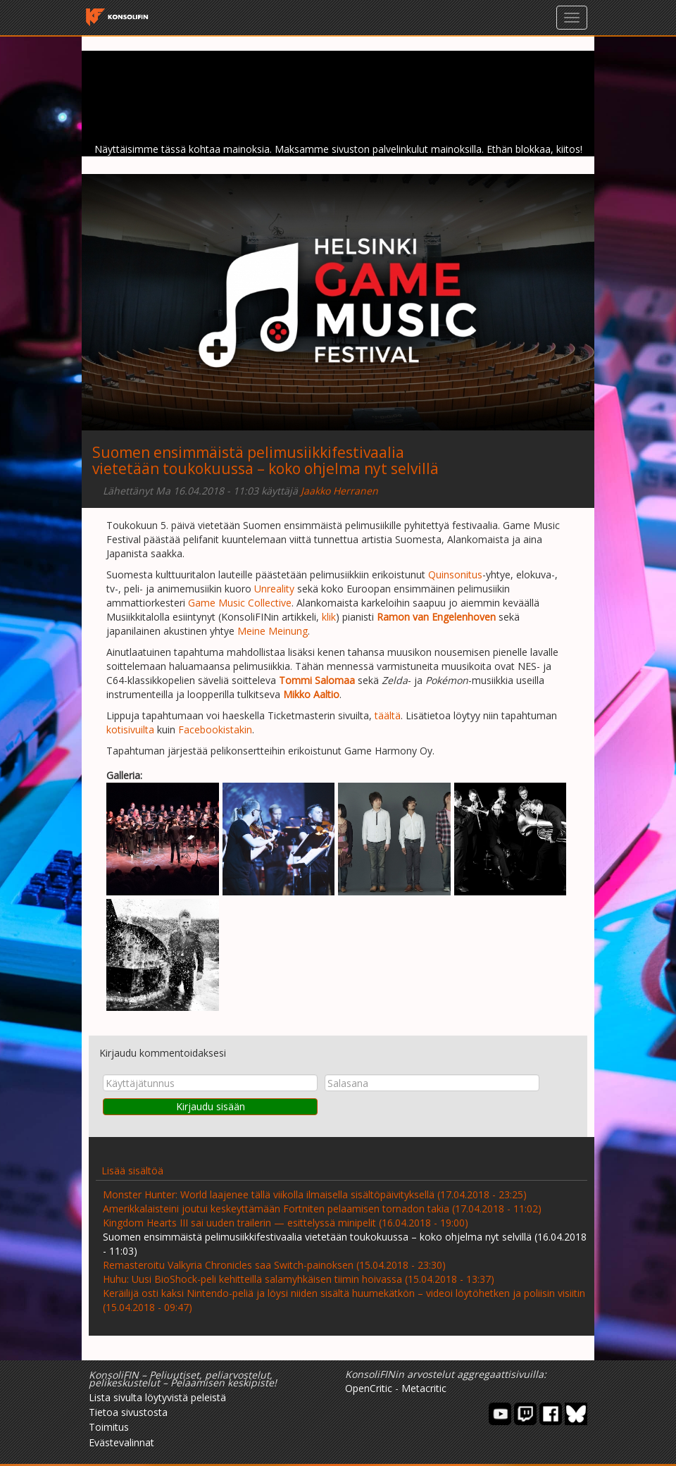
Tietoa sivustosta (128, 1412)
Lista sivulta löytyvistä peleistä (157, 1397)
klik (329, 616)
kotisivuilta (130, 729)
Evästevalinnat (121, 1442)
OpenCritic (368, 1388)
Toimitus (109, 1427)
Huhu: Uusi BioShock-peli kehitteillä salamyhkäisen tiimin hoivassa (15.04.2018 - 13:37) (298, 1279)
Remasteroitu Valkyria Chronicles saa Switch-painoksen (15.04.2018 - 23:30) (274, 1265)
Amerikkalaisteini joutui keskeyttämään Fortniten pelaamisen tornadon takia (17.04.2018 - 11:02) (322, 1208)
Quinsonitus (455, 574)
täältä (388, 715)
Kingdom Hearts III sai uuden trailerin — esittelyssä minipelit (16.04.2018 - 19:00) (285, 1222)
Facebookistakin (215, 729)
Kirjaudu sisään (210, 1106)
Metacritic (423, 1388)
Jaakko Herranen (339, 490)
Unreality (274, 588)
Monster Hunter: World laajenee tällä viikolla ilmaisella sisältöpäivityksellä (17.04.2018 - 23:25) (315, 1194)
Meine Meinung (272, 631)
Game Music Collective (240, 602)
